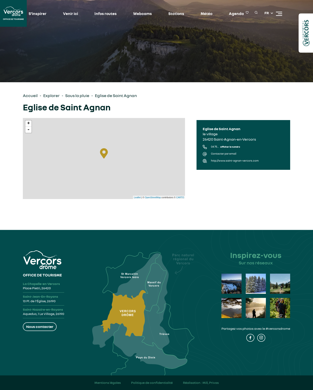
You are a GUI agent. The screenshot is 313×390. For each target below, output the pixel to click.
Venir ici (71, 14)
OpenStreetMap (153, 197)
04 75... (225, 146)
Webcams (141, 14)
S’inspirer (39, 14)
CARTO (180, 197)
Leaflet (137, 197)
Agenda (232, 14)
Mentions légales (107, 383)
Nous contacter (39, 326)
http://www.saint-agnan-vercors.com (235, 160)
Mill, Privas (210, 383)
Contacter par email (223, 153)
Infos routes (105, 14)
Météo (202, 14)
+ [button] (28, 123)
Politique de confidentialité (152, 383)
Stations (173, 14)
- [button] (28, 130)
